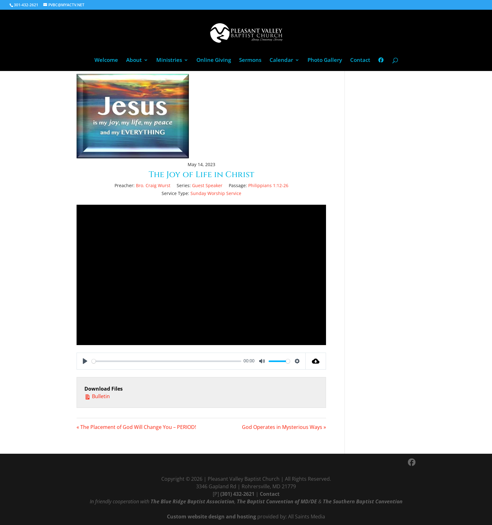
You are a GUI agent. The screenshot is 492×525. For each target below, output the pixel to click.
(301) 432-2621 (237, 493)
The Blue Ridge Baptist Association (192, 501)
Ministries (169, 60)
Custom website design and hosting (211, 516)
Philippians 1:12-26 (268, 185)
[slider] (166, 361)
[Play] (85, 361)
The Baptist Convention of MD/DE (277, 501)
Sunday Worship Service (215, 193)
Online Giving (213, 60)
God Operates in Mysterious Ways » (284, 427)
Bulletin (97, 396)
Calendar (281, 60)
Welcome (106, 60)
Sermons (250, 60)
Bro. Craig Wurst (153, 185)
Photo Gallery (325, 60)
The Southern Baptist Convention (363, 501)
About (134, 60)
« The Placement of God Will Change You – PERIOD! (136, 427)
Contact (360, 60)
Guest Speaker (207, 185)
